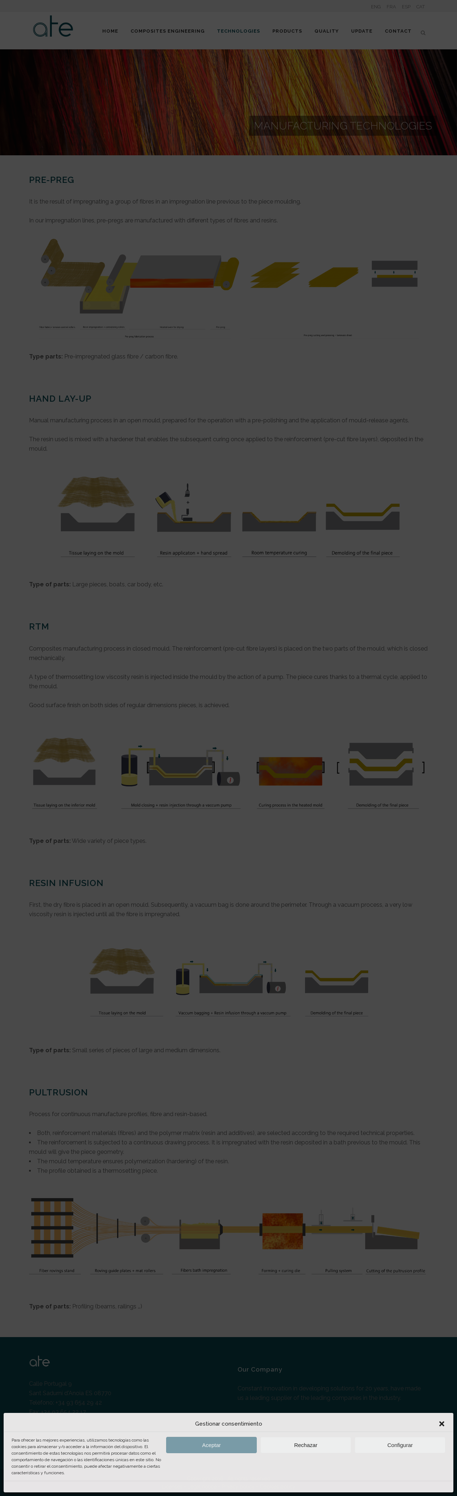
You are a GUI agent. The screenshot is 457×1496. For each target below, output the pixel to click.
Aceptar (211, 1445)
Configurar (400, 1445)
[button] (441, 1423)
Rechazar (305, 1445)
